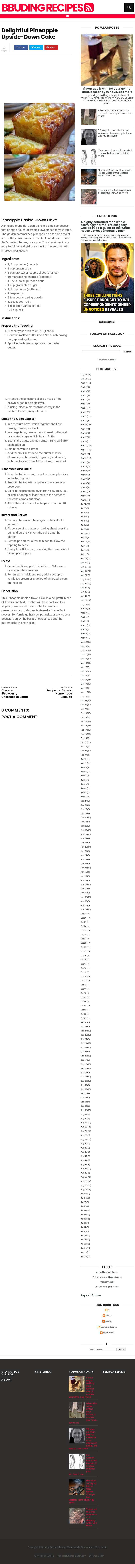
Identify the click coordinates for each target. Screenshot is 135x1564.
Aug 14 (84, 1160)
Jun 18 (84, 542)
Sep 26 (84, 1035)
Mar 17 (84, 667)
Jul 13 (83, 1219)
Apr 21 (84, 420)
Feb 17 (84, 730)
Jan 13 (84, 759)
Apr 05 (84, 487)
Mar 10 (84, 696)
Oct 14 (83, 976)
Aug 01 (84, 1189)
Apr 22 (84, 416)
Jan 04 (84, 784)
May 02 (84, 374)
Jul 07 (83, 1235)
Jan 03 (84, 788)
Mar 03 (84, 709)
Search (121, 1349)
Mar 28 (84, 646)
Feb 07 (84, 755)
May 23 (84, 571)
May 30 (84, 563)
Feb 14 (84, 738)
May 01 (84, 379)
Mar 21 (84, 654)
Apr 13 (84, 454)
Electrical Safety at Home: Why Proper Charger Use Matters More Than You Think (115, 173)
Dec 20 (84, 817)
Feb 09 (84, 751)
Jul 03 (83, 1244)
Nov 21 (84, 868)
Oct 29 (83, 922)
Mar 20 (84, 659)
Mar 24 (84, 650)
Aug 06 (84, 1181)
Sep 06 (84, 1093)
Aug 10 (84, 1173)
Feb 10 (84, 746)
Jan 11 (84, 763)
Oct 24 (83, 939)
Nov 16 (84, 872)
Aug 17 (84, 1156)
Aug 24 (84, 1131)
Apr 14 (84, 450)
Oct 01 (83, 1018)
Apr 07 (84, 479)
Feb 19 (84, 725)
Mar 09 (84, 700)
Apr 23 (84, 412)
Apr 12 (84, 458)
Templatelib (101, 1547)
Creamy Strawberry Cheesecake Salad (15, 692)
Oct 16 (83, 968)
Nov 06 (84, 901)
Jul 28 (83, 1194)
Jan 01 (84, 797)
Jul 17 (83, 521)
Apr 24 (84, 408)
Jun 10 (84, 558)
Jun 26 (84, 537)
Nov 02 (84, 905)
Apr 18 (84, 433)
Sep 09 (84, 1081)
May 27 (84, 567)
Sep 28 (84, 1026)
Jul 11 (83, 1227)
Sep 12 (84, 1072)
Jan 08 (84, 771)
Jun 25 (84, 1256)
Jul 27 (83, 1198)
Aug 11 (84, 1169)
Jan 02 (84, 792)
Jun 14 (84, 550)
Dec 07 (84, 830)
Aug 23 (84, 1135)
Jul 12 (83, 1223)
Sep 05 (84, 1098)
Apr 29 (84, 387)
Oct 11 (83, 989)
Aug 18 (84, 1152)
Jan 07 (84, 776)
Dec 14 (84, 822)
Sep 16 (84, 1064)
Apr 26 (84, 399)
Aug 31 (84, 1114)
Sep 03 (84, 1106)
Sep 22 (84, 1047)
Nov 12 (84, 884)
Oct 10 (83, 993)
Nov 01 (84, 909)
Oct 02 (83, 1014)
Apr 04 (84, 491)
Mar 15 (84, 675)
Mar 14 (84, 680)
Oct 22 (83, 947)
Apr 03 (84, 496)
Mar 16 (84, 671)
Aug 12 (84, 1164)
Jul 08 (83, 533)
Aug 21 (84, 1139)
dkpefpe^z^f (108, 1332)
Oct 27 (83, 930)
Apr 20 (84, 424)
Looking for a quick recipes (107, 1287)
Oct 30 (83, 918)
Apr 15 (84, 445)
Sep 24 (84, 1039)
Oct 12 (83, 985)
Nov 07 (84, 897)
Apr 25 (84, 404)
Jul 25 (83, 1202)
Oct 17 (83, 964)
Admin (109, 1315)
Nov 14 (84, 880)
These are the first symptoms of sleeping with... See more (114, 191)
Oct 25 (83, 934)
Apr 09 (84, 470)
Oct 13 (83, 980)
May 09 (84, 600)
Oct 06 (83, 1001)
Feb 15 (84, 734)
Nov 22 (84, 863)
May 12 (84, 592)
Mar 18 (84, 663)
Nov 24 (84, 855)
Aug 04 (84, 1185)
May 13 (84, 588)
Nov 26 (84, 847)
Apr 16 (84, 441)
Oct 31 (83, 914)
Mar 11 (84, 692)
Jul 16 (83, 525)
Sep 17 (84, 1060)
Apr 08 (84, 475)
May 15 (84, 583)
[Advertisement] (39, 78)
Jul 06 (83, 1240)
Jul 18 (83, 517)
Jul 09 (83, 529)
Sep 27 (84, 1031)
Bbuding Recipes (47, 7)
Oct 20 (83, 955)
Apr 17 (84, 437)
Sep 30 (84, 1022)
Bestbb (108, 1321)
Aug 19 (84, 1148)
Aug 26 (84, 1127)
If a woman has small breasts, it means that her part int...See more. (115, 153)
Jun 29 (84, 1252)
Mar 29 (84, 642)
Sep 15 (84, 1068)
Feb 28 (84, 713)
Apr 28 (84, 391)
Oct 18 (83, 959)
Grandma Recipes (109, 1327)
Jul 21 (83, 504)
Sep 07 (84, 1089)
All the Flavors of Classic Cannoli (107, 1277)
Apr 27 (84, 395)
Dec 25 (84, 809)
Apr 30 (84, 383)
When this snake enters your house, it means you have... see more (115, 113)
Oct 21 (83, 951)
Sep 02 (84, 1110)
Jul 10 (83, 1231)
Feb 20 (84, 721)
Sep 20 (84, 1056)
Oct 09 (83, 997)
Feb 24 (84, 717)
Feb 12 (84, 742)
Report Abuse (91, 1295)
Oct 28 (83, 926)
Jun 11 (84, 554)
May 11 (84, 596)
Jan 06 (84, 780)
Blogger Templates (68, 1547)
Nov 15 (84, 876)
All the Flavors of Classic (107, 1272)
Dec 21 (84, 813)
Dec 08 (84, 826)
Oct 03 (83, 1010)
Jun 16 (84, 546)
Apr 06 (84, 483)
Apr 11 (84, 462)
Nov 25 (84, 851)
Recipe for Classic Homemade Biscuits (58, 692)
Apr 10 (84, 466)
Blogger (112, 360)
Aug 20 (84, 1143)
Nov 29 (84, 834)
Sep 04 (84, 1102)
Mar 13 (84, 684)
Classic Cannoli (107, 1282)
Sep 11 (84, 1076)
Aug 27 (84, 1123)
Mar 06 (84, 705)
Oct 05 (83, 1005)
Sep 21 (84, 1051)
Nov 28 (84, 838)
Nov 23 (84, 859)
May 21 (84, 575)
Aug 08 (84, 1177)
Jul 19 (83, 512)
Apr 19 (84, 429)
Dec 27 (84, 801)
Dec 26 (84, 805)
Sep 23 (84, 1043)
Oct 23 (83, 943)
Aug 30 (84, 1118)
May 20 (84, 579)
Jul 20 (83, 508)
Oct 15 (83, 972)
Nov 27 (84, 842)
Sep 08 (84, 1085)
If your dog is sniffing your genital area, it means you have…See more (107, 90)
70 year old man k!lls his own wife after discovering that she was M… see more (115, 133)
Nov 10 (84, 888)
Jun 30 (84, 1248)
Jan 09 (84, 767)
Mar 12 (84, 688)
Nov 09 (84, 893)
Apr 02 (84, 500)
